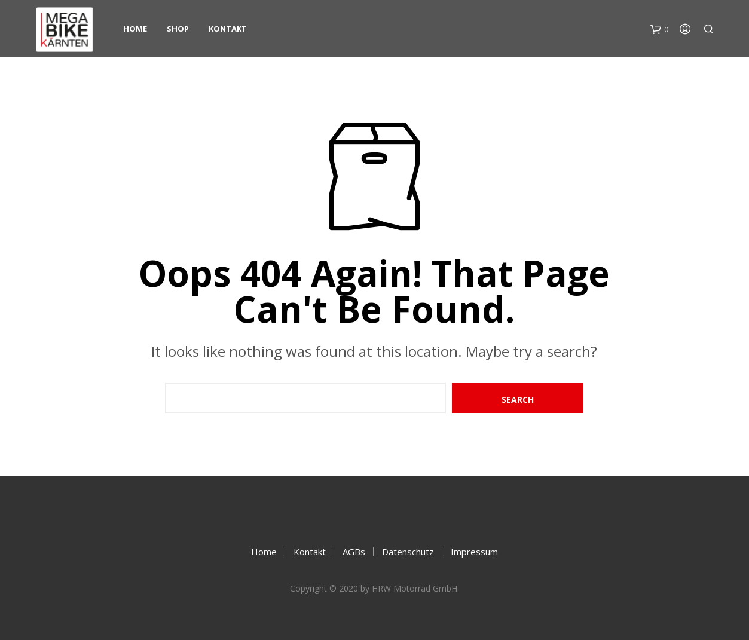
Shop (178, 28)
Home (135, 28)
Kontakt (228, 28)
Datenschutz (408, 552)
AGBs (354, 552)
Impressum (474, 552)
